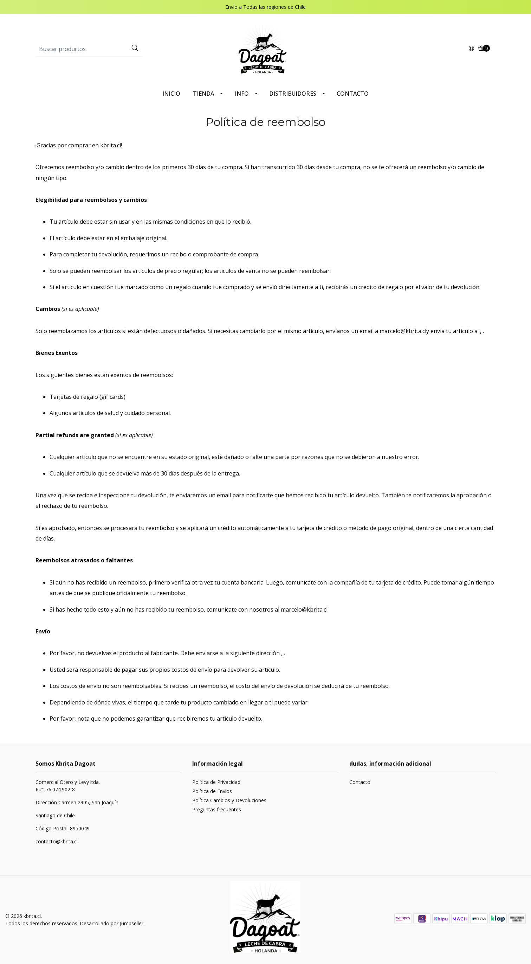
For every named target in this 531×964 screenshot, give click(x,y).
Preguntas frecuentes (216, 809)
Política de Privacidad (216, 782)
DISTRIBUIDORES (292, 93)
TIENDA (203, 93)
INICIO (171, 93)
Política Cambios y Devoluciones (229, 800)
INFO (242, 93)
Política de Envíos (212, 791)
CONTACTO (353, 93)
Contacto (359, 782)
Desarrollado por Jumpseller (111, 923)
